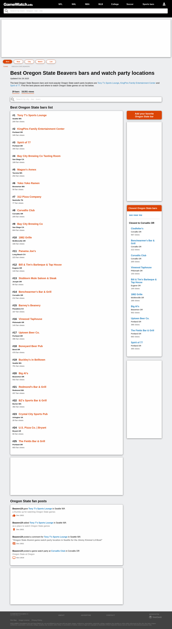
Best (7, 62)
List (51, 62)
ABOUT (61, 615)
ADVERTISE (86, 615)
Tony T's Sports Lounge (108, 83)
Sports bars (148, 4)
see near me (135, 215)
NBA (87, 4)
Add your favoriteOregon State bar (144, 115)
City (29, 62)
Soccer (130, 4)
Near (18, 62)
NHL (74, 4)
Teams (5, 66)
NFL (61, 4)
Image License (24, 620)
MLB (100, 4)
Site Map (13, 620)
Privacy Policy (37, 620)
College (115, 4)
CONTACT (110, 615)
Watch (40, 62)
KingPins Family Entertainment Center (137, 83)
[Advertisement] (79, 38)
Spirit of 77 (15, 85)
